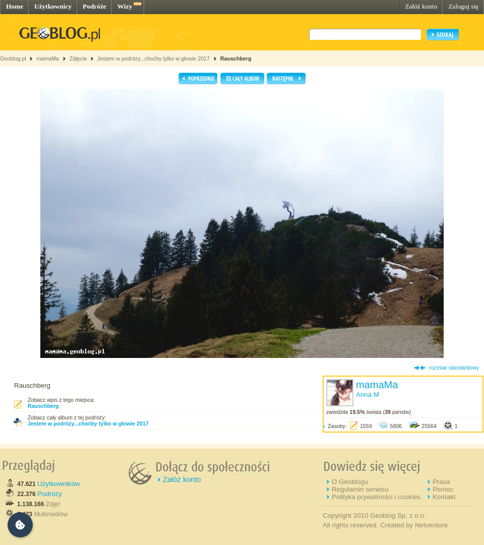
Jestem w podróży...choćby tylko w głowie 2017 (153, 58)
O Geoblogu (350, 482)
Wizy (124, 6)
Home (14, 6)
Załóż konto (421, 6)
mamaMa (47, 58)
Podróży (49, 494)
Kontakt (444, 497)
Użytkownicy (53, 6)
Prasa (441, 482)
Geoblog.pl (13, 58)
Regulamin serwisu (360, 489)
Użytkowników (58, 484)
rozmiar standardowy (454, 368)
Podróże (94, 6)
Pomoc (443, 489)
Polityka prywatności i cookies (376, 497)
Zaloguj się (463, 6)
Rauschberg (236, 58)
